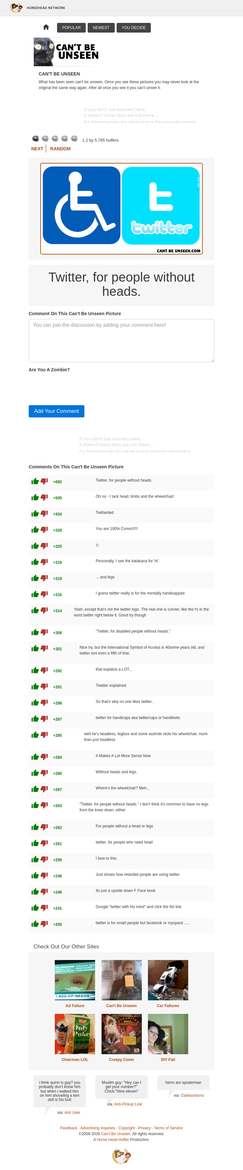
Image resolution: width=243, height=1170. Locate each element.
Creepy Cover (121, 1059)
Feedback (68, 1128)
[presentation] (78, 387)
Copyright (126, 1128)
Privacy (144, 1128)
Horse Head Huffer (113, 1139)
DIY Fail (168, 1059)
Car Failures (168, 1006)
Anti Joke (72, 1112)
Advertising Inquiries (97, 1128)
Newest (101, 27)
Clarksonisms (192, 1095)
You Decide (134, 27)
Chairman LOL (75, 1059)
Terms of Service (168, 1128)
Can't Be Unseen (121, 1006)
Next (37, 148)
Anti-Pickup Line (128, 1104)
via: (60, 1112)
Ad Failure (74, 1006)
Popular (71, 27)
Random (60, 148)
